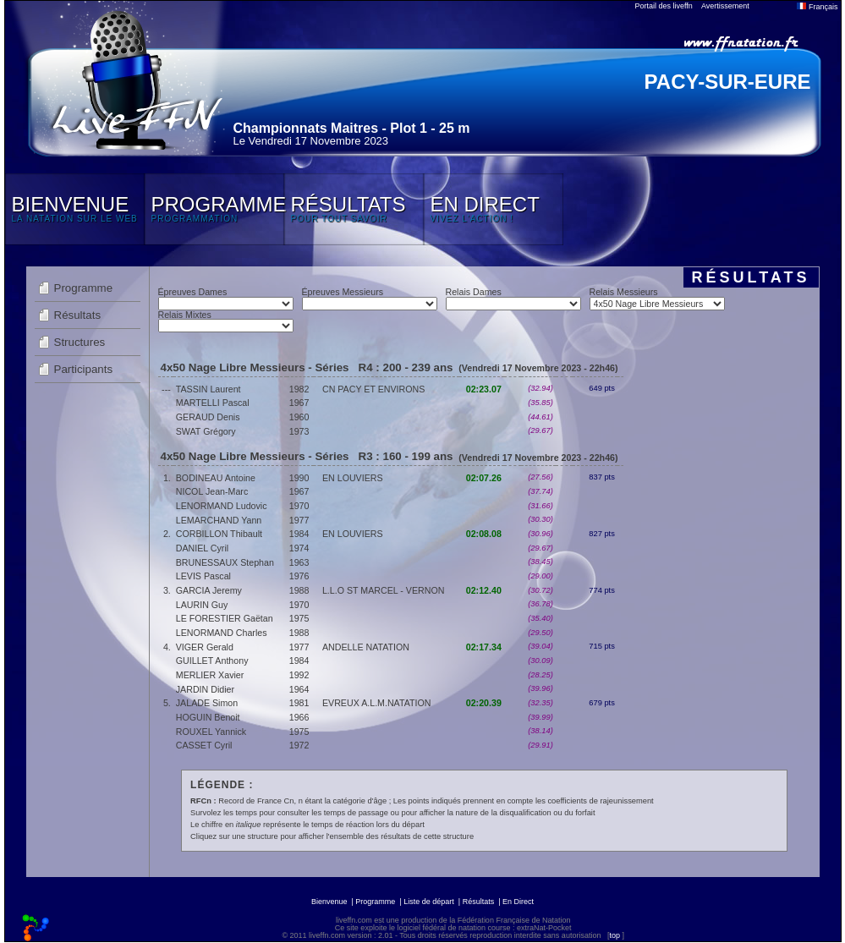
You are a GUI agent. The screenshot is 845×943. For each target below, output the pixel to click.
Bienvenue (329, 901)
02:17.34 (484, 647)
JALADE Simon (207, 703)
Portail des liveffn (664, 6)
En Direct (518, 901)
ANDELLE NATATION (365, 647)
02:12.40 (484, 590)
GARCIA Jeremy (209, 590)
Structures (80, 342)
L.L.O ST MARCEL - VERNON (383, 590)
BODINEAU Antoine (215, 478)
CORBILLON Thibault (219, 534)
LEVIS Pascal (203, 576)
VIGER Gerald (204, 647)
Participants (83, 369)
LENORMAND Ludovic (221, 506)
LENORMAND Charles (221, 633)
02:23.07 (484, 389)
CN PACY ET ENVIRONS (373, 389)
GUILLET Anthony (212, 660)
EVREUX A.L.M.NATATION (376, 703)
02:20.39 (484, 703)
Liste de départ (428, 901)
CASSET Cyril (204, 745)
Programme (83, 288)
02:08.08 (484, 534)
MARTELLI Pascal (213, 402)
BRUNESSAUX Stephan (225, 562)
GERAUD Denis (208, 417)
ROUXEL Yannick (211, 731)
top (614, 935)
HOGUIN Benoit (208, 717)
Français (817, 7)
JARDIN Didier (205, 689)
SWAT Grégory (206, 431)
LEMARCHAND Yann (218, 520)
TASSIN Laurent (208, 389)
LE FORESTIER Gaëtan (224, 618)
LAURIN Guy (202, 605)
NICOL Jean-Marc (212, 491)
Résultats (78, 315)
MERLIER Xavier (210, 675)
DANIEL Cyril (202, 548)
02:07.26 (484, 478)
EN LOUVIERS (352, 478)
